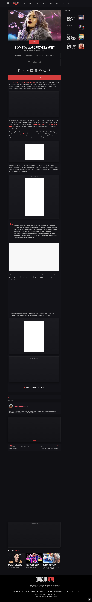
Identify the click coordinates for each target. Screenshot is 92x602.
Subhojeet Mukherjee (28, 50)
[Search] (68, 3)
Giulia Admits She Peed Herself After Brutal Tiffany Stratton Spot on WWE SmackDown (51, 566)
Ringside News (41, 584)
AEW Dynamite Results (70, 16)
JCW (57, 3)
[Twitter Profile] (30, 406)
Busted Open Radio (20, 134)
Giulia (9, 397)
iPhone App (18, 55)
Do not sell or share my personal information (49, 596)
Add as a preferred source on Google (34, 387)
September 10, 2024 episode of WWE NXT (24, 82)
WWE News (34, 41)
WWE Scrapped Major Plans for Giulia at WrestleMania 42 (32, 566)
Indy (63, 3)
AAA (50, 3)
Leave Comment (50, 55)
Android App (28, 55)
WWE (31, 3)
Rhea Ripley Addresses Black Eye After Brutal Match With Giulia (15, 566)
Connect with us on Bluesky (34, 77)
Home (24, 3)
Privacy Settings (38, 596)
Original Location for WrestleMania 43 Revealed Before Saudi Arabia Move (71, 39)
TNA (44, 3)
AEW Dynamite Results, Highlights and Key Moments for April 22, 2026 (71, 20)
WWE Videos (69, 25)
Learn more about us (46, 588)
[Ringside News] (45, 582)
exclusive (40, 586)
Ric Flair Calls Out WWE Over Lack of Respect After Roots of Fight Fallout (71, 48)
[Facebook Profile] (27, 406)
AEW (37, 3)
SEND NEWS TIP (39, 55)
